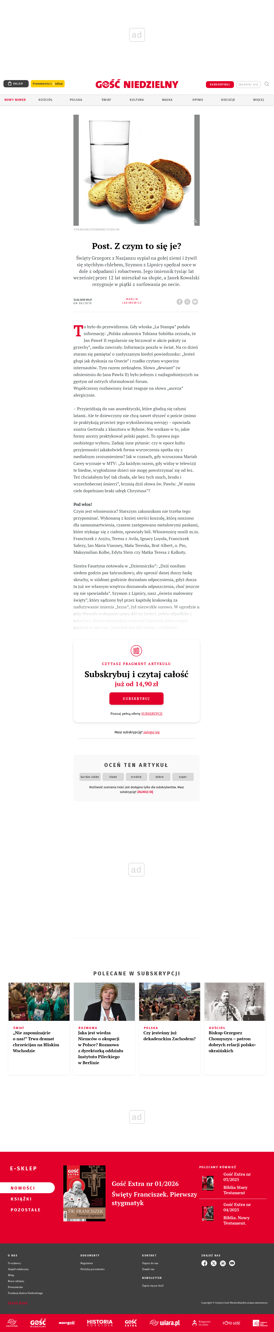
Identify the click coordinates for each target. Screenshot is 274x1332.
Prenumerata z (48, 83)
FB (180, 300)
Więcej (258, 100)
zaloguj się (248, 84)
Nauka (167, 100)
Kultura (137, 100)
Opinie (197, 100)
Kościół (46, 100)
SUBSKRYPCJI (151, 713)
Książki (20, 1198)
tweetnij (188, 300)
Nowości (20, 1187)
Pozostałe (20, 1209)
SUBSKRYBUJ (220, 84)
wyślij (196, 300)
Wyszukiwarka (267, 84)
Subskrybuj (136, 698)
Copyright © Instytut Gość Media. (219, 1302)
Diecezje (228, 100)
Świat (106, 100)
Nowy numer (15, 100)
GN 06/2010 (82, 303)
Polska (76, 100)
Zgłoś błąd (18, 1302)
